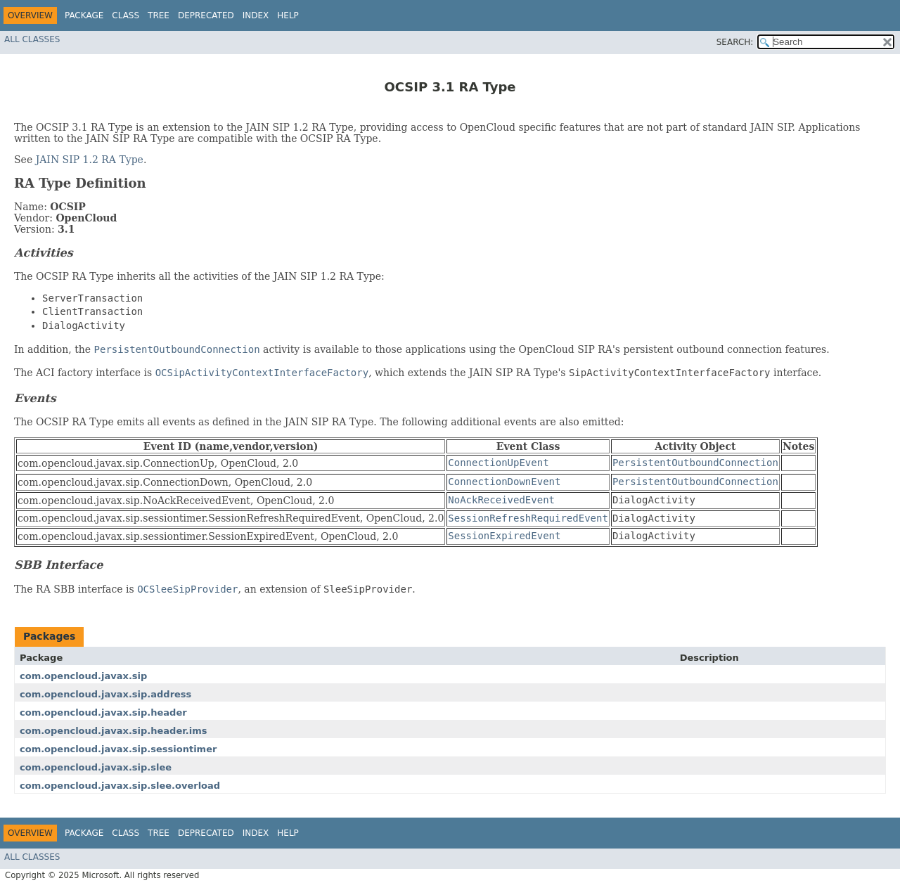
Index (256, 15)
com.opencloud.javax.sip (83, 676)
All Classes (32, 39)
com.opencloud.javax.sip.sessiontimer (118, 749)
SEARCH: (735, 42)
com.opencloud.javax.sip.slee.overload (120, 785)
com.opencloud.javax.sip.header (103, 712)
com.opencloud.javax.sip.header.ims (113, 730)
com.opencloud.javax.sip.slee (96, 767)
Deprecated (206, 15)
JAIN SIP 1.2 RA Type (89, 159)
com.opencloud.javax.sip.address (105, 694)
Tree (158, 15)
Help (288, 15)
